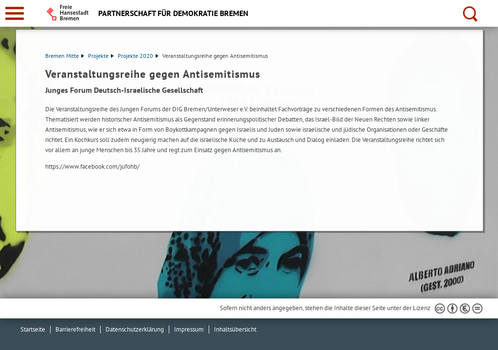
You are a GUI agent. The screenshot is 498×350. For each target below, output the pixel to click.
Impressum (189, 329)
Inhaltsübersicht (235, 329)
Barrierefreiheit (75, 329)
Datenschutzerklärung (135, 329)
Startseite (32, 329)
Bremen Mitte (64, 55)
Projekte (101, 55)
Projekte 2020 (138, 55)
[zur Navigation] (14, 13)
